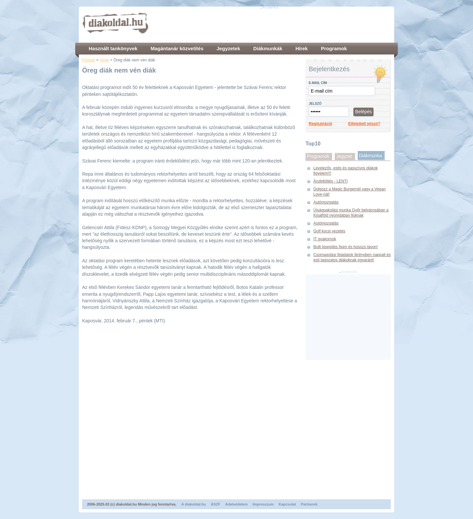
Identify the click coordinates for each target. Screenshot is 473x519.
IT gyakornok (324, 239)
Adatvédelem (236, 504)
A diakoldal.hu (193, 504)
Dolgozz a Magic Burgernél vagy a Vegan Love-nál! (349, 192)
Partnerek (309, 504)
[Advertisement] (271, 24)
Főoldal (88, 60)
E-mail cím (318, 83)
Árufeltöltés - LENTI (330, 181)
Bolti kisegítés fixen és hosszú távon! (345, 247)
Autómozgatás (326, 202)
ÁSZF (215, 504)
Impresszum (263, 504)
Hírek (104, 60)
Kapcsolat (287, 504)
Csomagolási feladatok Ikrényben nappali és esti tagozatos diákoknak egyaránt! (352, 257)
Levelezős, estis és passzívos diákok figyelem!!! (345, 171)
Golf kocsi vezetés (329, 231)
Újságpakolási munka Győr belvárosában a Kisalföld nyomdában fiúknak (351, 213)
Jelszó (315, 103)
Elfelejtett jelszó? (364, 123)
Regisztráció (320, 123)
